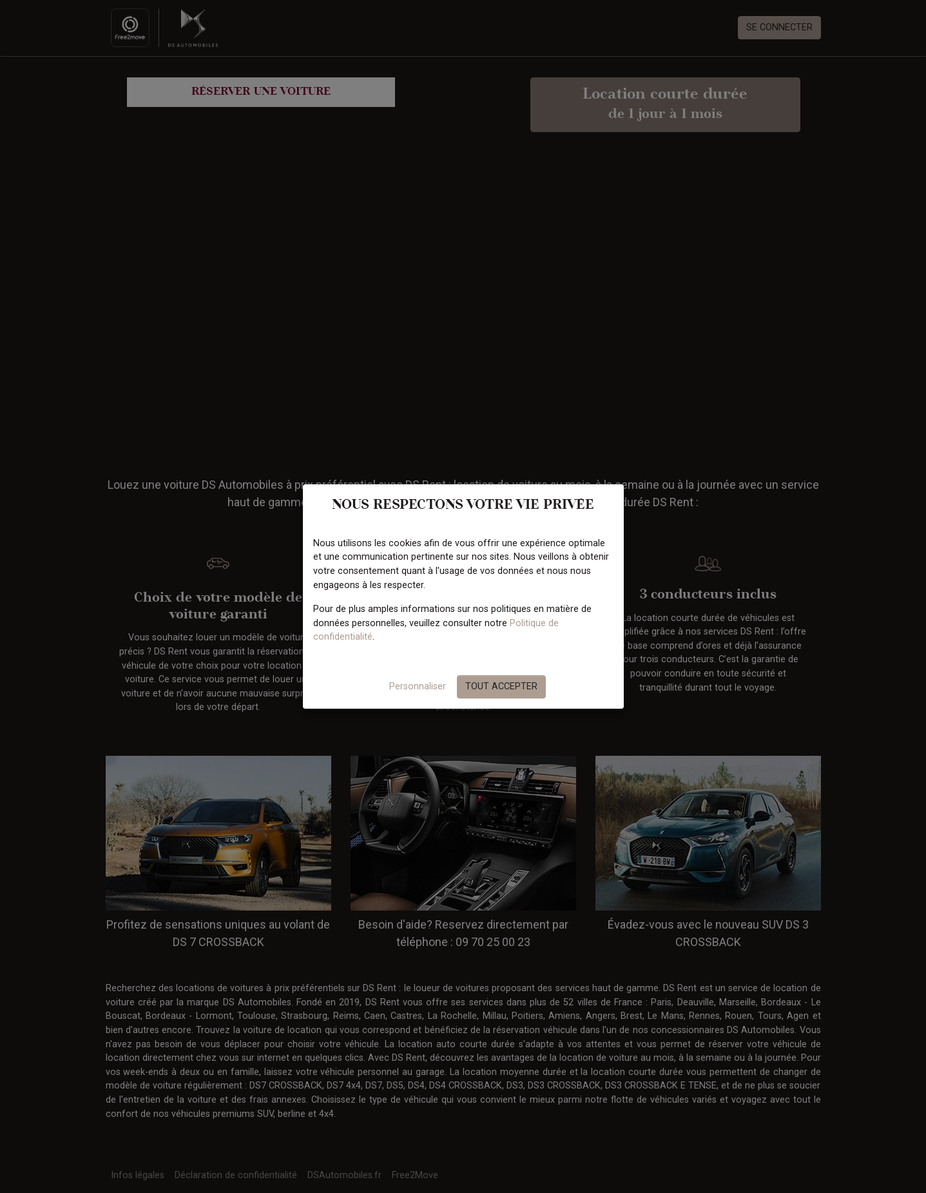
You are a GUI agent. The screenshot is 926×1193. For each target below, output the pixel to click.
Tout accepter (501, 686)
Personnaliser (417, 686)
